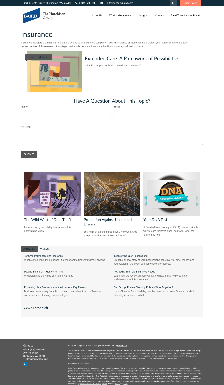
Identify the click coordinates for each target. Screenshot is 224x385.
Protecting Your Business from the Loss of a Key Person (55, 287)
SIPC (126, 384)
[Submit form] (29, 154)
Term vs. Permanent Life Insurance (43, 256)
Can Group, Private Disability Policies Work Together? (143, 287)
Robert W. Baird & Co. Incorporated (93, 384)
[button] (97, 15)
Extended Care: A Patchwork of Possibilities (132, 58)
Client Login (190, 3)
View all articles (35, 308)
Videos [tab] (44, 249)
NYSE (117, 384)
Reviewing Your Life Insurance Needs (134, 271)
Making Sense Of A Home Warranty (43, 271)
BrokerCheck (122, 346)
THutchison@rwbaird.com (116, 3)
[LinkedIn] (173, 3)
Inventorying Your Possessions (130, 256)
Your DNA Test (155, 219)
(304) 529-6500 (85, 3)
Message (26, 126)
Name (24, 106)
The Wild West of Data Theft (47, 219)
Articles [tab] (29, 249)
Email (117, 106)
